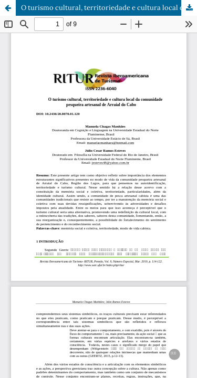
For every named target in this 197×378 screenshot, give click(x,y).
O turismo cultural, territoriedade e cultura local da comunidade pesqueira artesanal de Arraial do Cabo (109, 7)
